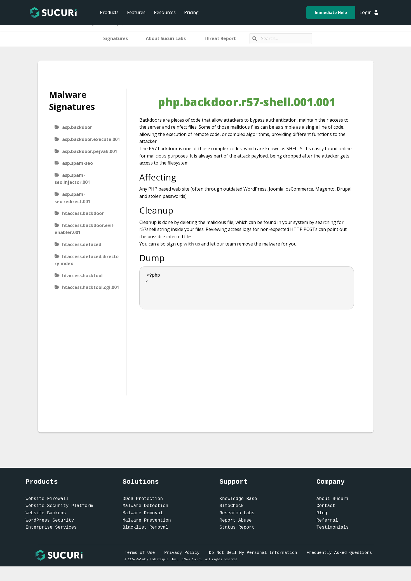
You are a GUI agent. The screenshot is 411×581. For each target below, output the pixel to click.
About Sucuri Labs (166, 38)
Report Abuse (236, 520)
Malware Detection (145, 505)
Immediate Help (331, 12)
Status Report (237, 527)
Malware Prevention (147, 520)
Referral (327, 520)
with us (192, 244)
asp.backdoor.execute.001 (91, 139)
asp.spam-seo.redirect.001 (72, 198)
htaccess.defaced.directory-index (87, 260)
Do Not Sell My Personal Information (253, 552)
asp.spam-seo (77, 163)
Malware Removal (143, 513)
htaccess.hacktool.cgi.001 (90, 287)
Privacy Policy (181, 552)
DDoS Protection (143, 498)
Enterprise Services (51, 527)
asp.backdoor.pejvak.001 (89, 151)
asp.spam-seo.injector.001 (72, 179)
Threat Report (220, 38)
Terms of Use (140, 552)
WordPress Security (50, 520)
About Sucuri (332, 498)
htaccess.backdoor (83, 213)
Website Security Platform (59, 505)
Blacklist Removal (145, 527)
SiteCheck (232, 505)
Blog (321, 513)
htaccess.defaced (81, 244)
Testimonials (332, 527)
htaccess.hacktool (82, 275)
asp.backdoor (77, 127)
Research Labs (237, 513)
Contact (325, 505)
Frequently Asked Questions (339, 552)
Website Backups (46, 513)
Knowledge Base (238, 498)
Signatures (115, 38)
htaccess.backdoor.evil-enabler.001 (85, 229)
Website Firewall (47, 498)
